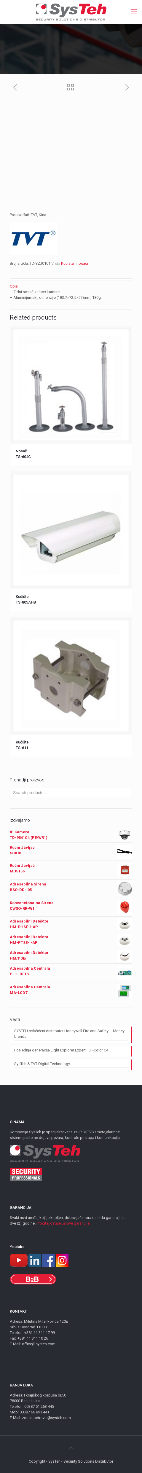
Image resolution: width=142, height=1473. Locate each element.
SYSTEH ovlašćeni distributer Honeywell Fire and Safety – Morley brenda (69, 1034)
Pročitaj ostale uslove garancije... (64, 1223)
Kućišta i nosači (74, 263)
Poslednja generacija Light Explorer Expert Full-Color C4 (61, 1050)
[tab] (71, 286)
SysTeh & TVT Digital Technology (42, 1064)
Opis (14, 286)
